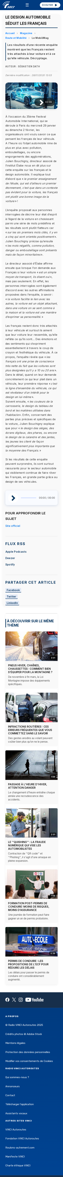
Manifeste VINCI (15, 1156)
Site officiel (12, 526)
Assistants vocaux (16, 1113)
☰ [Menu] (27, 5)
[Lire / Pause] (39, 102)
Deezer (10, 558)
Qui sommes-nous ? (17, 1077)
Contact (10, 1095)
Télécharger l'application (19, 1104)
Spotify (10, 564)
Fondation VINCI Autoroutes (22, 1138)
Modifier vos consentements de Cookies (29, 1061)
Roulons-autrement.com (19, 1147)
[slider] (28, 497)
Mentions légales (15, 1043)
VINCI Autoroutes (15, 1129)
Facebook (13, 590)
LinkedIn (12, 603)
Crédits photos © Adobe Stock (23, 1034)
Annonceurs (12, 1086)
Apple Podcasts (16, 551)
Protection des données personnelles (27, 1052)
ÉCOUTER (50, 5)
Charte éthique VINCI (17, 1165)
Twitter (11, 596)
